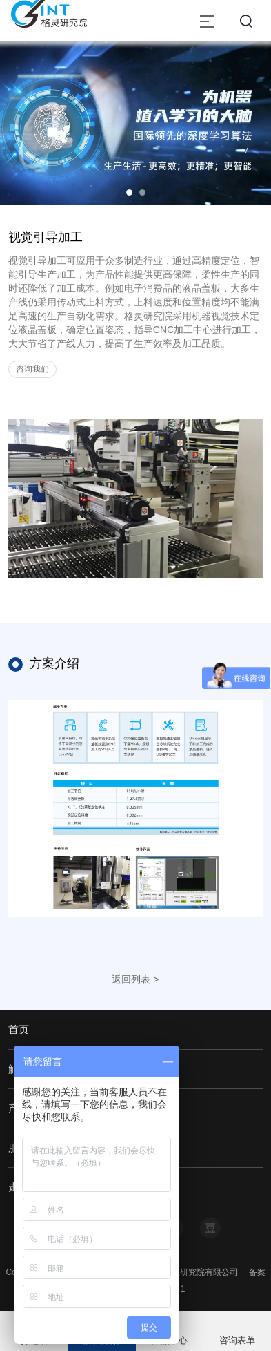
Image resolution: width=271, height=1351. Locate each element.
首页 (18, 1029)
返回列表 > (135, 979)
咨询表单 (237, 1340)
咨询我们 (32, 369)
